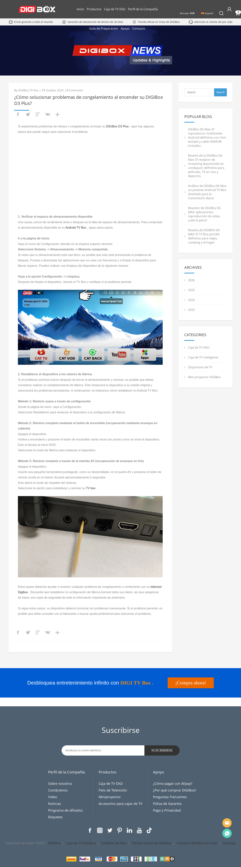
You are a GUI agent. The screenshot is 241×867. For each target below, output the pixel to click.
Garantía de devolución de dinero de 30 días (95, 22)
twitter (28, 114)
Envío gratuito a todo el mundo (33, 22)
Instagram (99, 830)
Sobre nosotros (60, 783)
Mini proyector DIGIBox (204, 377)
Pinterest (119, 830)
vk (47, 114)
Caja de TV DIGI (114, 9)
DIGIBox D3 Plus (117, 126)
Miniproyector (110, 797)
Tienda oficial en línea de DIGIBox (159, 22)
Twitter (109, 830)
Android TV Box (75, 227)
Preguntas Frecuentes (170, 797)
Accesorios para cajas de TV (120, 803)
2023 (191, 310)
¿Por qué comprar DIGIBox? (174, 790)
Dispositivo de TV (200, 367)
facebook (18, 114)
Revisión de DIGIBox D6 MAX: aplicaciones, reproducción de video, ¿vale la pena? (204, 214)
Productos (94, 9)
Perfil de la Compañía (143, 9)
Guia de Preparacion (117, 28)
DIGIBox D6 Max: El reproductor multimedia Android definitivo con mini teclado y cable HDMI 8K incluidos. (207, 137)
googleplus (37, 114)
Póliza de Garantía (167, 803)
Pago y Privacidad (167, 810)
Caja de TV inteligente (203, 357)
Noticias (54, 803)
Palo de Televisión (113, 790)
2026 (191, 280)
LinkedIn (129, 830)
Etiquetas (55, 817)
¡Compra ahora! (190, 682)
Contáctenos (58, 790)
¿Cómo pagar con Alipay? (172, 783)
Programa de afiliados (65, 810)
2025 (191, 290)
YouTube (139, 830)
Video (52, 797)
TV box (91, 488)
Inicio (80, 9)
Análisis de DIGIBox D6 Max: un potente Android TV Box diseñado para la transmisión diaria (207, 192)
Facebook (89, 830)
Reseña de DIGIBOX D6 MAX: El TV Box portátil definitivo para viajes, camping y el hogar (204, 236)
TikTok (149, 830)
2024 (191, 300)
